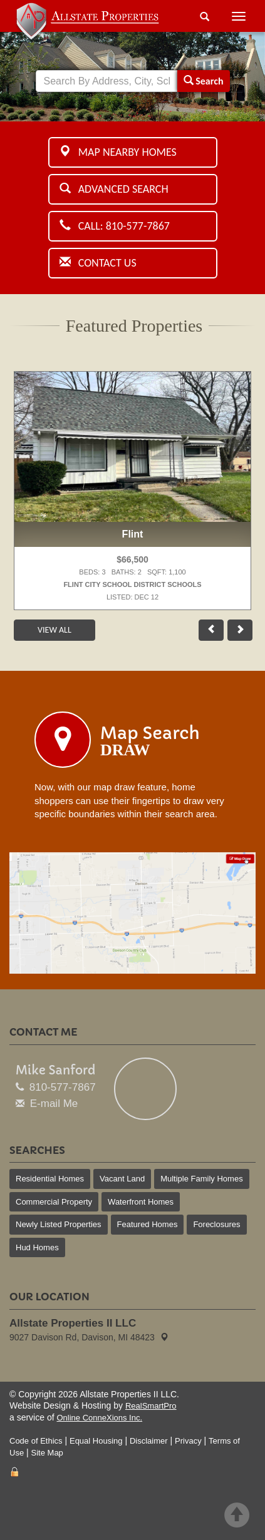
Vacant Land (122, 1178)
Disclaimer (149, 1441)
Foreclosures (216, 1224)
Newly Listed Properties (58, 1224)
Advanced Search (114, 189)
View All (54, 630)
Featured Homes (147, 1224)
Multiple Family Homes (201, 1178)
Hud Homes (37, 1247)
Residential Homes (50, 1178)
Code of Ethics (36, 1441)
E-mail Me (54, 1103)
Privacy (188, 1441)
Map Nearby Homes (118, 152)
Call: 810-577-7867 (115, 226)
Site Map (47, 1452)
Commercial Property (54, 1201)
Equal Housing (96, 1441)
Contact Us (98, 263)
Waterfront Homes (141, 1201)
